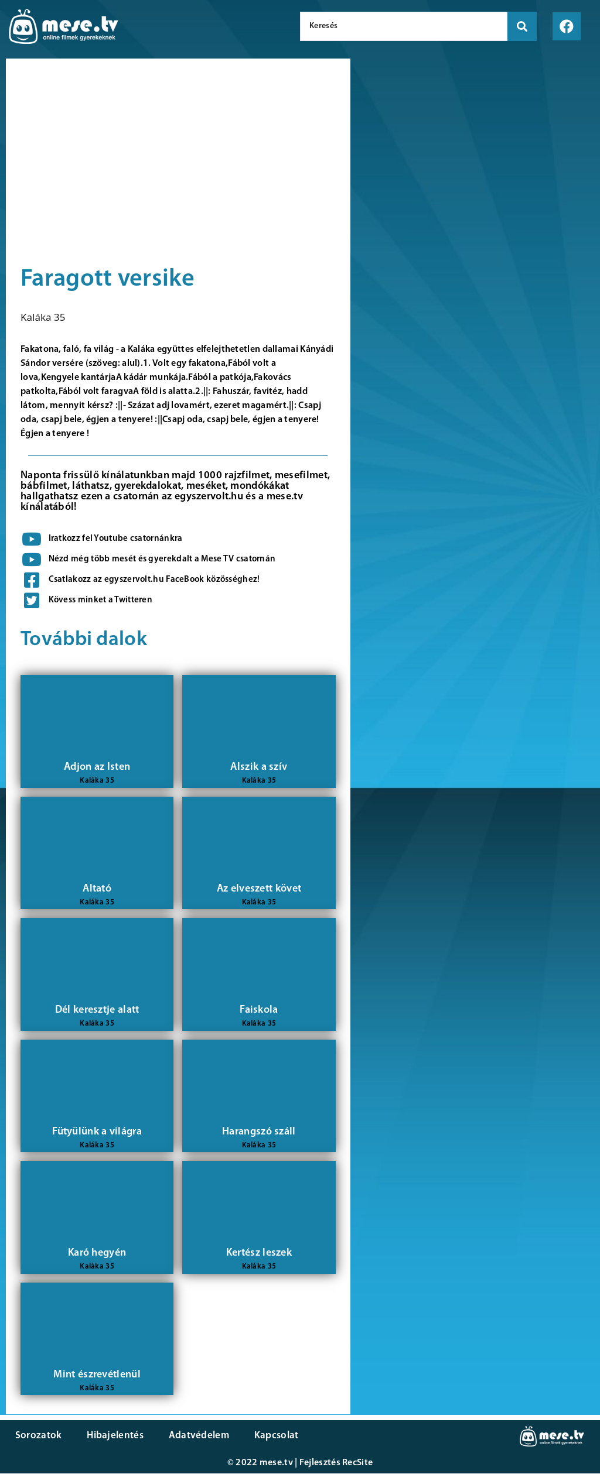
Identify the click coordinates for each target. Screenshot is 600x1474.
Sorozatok (38, 1436)
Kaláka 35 (43, 317)
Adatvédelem (195, 1436)
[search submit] (522, 26)
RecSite (357, 1463)
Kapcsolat (271, 1436)
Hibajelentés (113, 1436)
